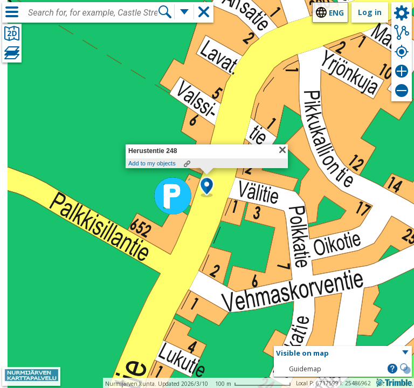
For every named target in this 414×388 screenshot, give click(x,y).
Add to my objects (152, 163)
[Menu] (11, 11)
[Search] (165, 11)
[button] (206, 187)
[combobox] (92, 12)
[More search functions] (184, 11)
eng (336, 13)
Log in (370, 12)
